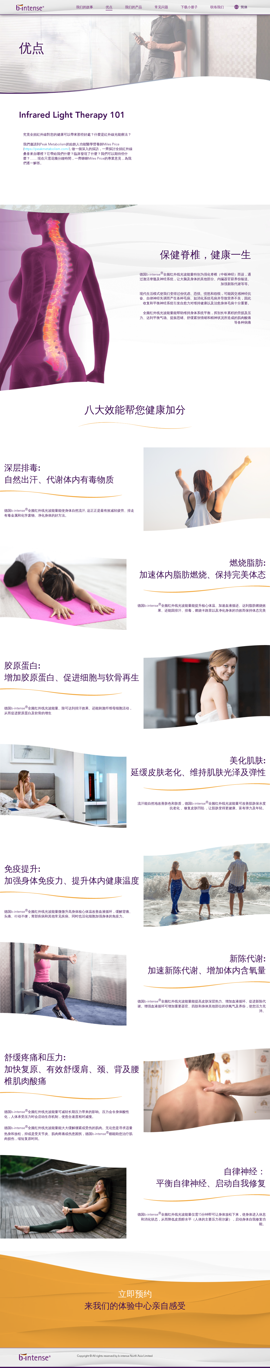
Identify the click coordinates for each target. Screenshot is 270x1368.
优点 (109, 7)
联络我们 (217, 7)
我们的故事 (84, 7)
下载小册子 (189, 7)
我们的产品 (133, 7)
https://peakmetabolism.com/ (46, 149)
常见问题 (161, 7)
